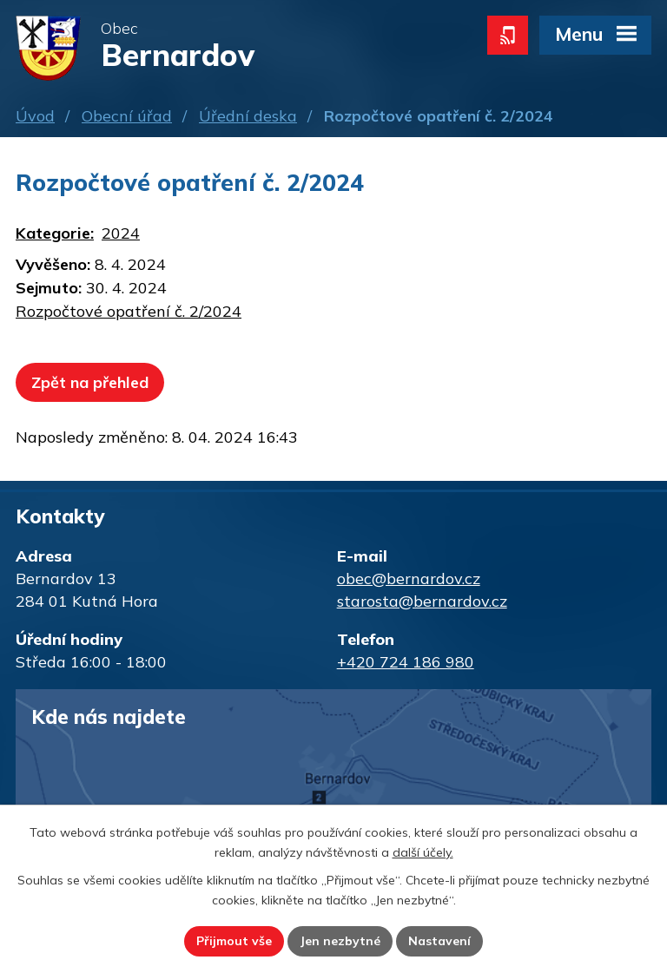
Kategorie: (55, 233)
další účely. (423, 852)
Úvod (35, 116)
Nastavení (439, 941)
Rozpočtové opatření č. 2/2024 (128, 311)
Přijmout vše (234, 941)
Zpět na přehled (90, 382)
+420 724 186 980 (405, 662)
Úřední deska (248, 116)
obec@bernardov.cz (408, 578)
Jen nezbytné (340, 941)
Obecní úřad (127, 116)
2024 (121, 233)
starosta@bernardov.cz (422, 601)
